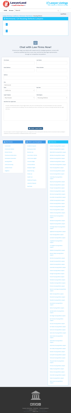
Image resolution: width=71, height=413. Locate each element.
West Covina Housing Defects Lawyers (56, 382)
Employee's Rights (31, 167)
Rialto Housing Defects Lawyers (57, 293)
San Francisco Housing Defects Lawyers (56, 319)
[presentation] (35, 123)
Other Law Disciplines (35, 142)
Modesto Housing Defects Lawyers (57, 250)
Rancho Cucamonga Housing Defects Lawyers (58, 289)
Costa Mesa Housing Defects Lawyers (56, 177)
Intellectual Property (31, 180)
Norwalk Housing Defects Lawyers (57, 261)
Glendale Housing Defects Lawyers (57, 220)
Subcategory (39, 94)
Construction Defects (9, 149)
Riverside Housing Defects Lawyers (57, 297)
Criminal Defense (31, 164)
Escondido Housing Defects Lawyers (58, 197)
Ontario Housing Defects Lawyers (57, 270)
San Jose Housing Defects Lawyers (57, 323)
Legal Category (7, 94)
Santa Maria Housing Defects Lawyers (56, 341)
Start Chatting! (35, 128)
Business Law (30, 152)
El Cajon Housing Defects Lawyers (57, 188)
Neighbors (7, 170)
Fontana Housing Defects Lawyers (57, 203)
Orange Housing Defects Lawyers (57, 273)
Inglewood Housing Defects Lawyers (58, 231)
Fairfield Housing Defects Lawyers (57, 200)
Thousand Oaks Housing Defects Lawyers (57, 361)
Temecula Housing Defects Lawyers (57, 357)
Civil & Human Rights (32, 158)
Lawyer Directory (7, 16)
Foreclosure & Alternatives (10, 155)
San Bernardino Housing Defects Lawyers (57, 311)
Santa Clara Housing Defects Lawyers (58, 333)
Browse (11, 10)
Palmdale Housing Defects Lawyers (57, 279)
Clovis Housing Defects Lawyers (57, 167)
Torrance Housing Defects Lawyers (57, 365)
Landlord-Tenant (8, 167)
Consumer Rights (31, 161)
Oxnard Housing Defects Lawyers (57, 276)
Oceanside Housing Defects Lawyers (58, 267)
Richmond (22, 16)
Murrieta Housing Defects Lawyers (57, 258)
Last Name (39, 60)
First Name (6, 60)
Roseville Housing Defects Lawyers (57, 300)
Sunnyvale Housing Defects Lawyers (58, 354)
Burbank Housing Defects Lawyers (57, 158)
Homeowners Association (10, 158)
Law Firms (64, 14)
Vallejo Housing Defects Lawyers (57, 368)
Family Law (29, 174)
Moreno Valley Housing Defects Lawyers (57, 254)
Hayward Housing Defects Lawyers (57, 223)
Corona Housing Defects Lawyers (57, 174)
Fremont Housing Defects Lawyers (57, 206)
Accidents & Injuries (31, 146)
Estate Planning (30, 170)
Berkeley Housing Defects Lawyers (57, 155)
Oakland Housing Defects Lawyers (57, 264)
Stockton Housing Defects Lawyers (57, 351)
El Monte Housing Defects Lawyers (57, 191)
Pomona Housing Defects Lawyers (57, 286)
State (5, 87)
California (15, 16)
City (5, 82)
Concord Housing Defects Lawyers (57, 170)
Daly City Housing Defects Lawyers (57, 181)
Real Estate (29, 16)
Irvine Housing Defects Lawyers (57, 234)
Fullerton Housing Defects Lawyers (57, 212)
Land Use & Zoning (9, 164)
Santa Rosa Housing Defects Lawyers (58, 345)
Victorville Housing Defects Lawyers (57, 375)
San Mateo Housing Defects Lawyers (58, 326)
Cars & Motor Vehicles (32, 155)
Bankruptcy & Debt (31, 149)
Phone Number (40, 67)
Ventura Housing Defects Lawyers (57, 372)
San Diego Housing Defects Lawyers (58, 315)
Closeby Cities (53, 142)
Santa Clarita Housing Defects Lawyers (56, 336)
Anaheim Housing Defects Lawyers (57, 146)
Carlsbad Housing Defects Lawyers (57, 161)
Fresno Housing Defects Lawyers (57, 209)
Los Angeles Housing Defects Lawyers (56, 246)
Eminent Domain (8, 152)
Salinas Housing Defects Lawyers (57, 308)
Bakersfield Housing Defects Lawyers (58, 152)
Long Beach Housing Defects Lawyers (56, 241)
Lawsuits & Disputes (31, 183)
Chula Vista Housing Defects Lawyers (58, 164)
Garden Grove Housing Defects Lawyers (56, 216)
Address (6, 74)
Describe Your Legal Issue (10, 101)
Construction (8, 146)
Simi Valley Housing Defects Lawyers (58, 348)
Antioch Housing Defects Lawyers (57, 149)
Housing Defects (8, 161)
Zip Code (39, 87)
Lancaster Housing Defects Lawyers (57, 237)
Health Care (30, 177)
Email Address (7, 67)
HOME (5, 10)
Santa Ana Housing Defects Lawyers (58, 329)
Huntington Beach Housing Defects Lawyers (57, 227)
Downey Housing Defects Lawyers (57, 184)
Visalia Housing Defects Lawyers (57, 378)
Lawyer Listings (57, 3)
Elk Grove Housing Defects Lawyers (57, 194)
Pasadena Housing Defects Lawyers (57, 283)
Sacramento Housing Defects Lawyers (56, 304)
